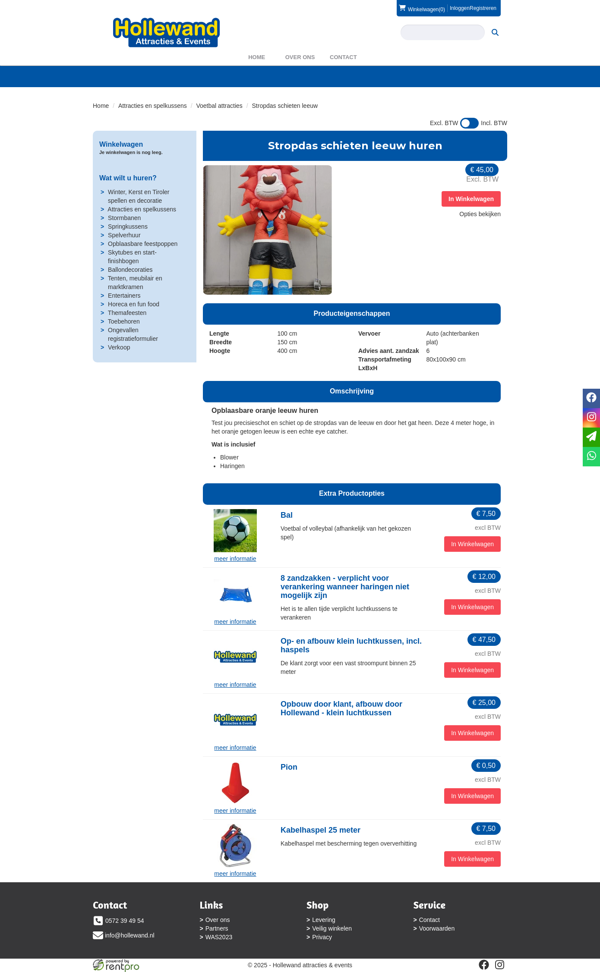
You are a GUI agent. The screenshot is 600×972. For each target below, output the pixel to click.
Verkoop (119, 347)
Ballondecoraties (130, 269)
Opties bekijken (480, 214)
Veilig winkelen (332, 928)
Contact (343, 57)
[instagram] (499, 964)
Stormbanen (124, 217)
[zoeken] (495, 32)
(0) (422, 8)
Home (256, 57)
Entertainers (124, 295)
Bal (287, 515)
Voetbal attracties (219, 105)
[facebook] (484, 964)
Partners (216, 928)
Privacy (322, 937)
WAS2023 (219, 937)
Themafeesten (127, 312)
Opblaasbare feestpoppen (142, 243)
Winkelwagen (121, 144)
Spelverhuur (124, 235)
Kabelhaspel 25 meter (320, 830)
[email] (591, 437)
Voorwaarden (437, 928)
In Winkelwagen (471, 198)
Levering (323, 919)
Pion (289, 767)
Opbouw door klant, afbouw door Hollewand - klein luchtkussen (341, 708)
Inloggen (460, 8)
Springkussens (128, 226)
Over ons (300, 57)
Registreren (483, 8)
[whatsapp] (591, 456)
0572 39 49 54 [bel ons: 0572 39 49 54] (124, 920)
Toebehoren (124, 321)
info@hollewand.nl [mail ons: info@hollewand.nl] (130, 935)
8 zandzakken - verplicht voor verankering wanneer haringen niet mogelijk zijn (345, 587)
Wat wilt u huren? (128, 178)
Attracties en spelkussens (152, 105)
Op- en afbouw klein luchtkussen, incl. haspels (351, 645)
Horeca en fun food (133, 304)
